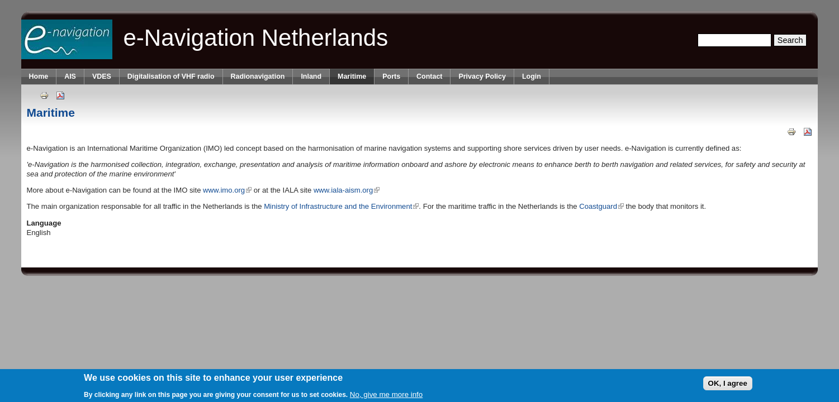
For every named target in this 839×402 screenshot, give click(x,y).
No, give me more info (386, 397)
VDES (101, 76)
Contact (429, 76)
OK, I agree (727, 385)
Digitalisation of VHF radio (171, 76)
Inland (311, 76)
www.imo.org (227, 190)
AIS (70, 76)
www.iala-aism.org (347, 190)
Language (44, 223)
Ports (391, 76)
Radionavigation (258, 76)
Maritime (352, 76)
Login (531, 76)
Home (39, 76)
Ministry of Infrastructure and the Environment (341, 206)
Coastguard (601, 206)
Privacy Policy (481, 76)
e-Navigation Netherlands (256, 38)
